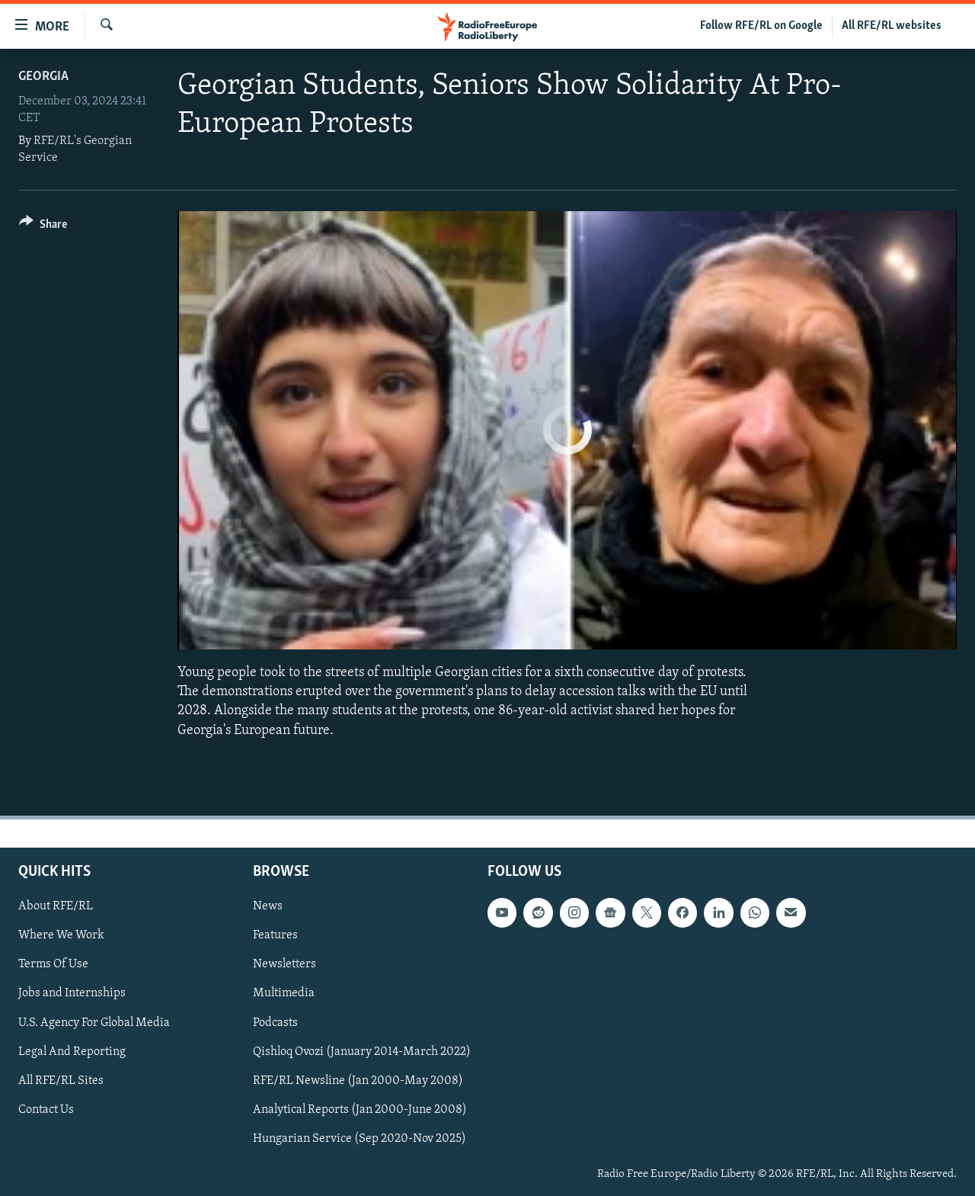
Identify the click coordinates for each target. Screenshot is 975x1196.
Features (275, 935)
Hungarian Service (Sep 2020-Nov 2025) (359, 1139)
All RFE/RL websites (891, 26)
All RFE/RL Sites (61, 1080)
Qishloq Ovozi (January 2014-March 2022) (362, 1051)
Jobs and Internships (72, 993)
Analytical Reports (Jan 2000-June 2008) (360, 1110)
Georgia (43, 76)
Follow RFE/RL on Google (761, 26)
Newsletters (284, 964)
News (268, 906)
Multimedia (284, 993)
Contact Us (46, 1110)
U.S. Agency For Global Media (94, 1022)
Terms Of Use (53, 964)
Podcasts (275, 1022)
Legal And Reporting (72, 1051)
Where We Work (61, 935)
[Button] (43, 226)
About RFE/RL (55, 906)
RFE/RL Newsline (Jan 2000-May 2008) (358, 1080)
